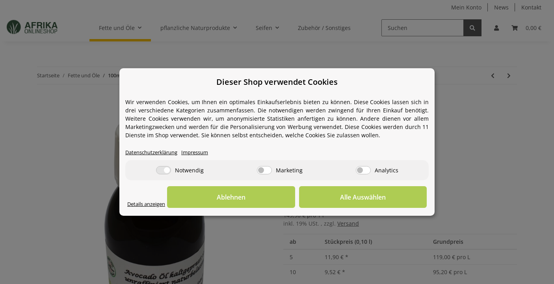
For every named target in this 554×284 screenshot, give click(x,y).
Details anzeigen (149, 204)
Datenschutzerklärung (154, 153)
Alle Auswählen (387, 197)
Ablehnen (304, 197)
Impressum (203, 153)
